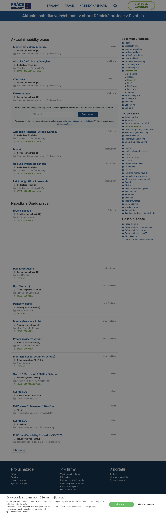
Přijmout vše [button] (121, 504)
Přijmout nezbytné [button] (146, 504)
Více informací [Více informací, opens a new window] (40, 509)
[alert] (83, 257)
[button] (55, 511)
